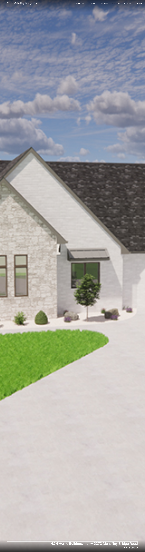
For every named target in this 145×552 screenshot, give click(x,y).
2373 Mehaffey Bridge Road (23, 3)
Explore (116, 3)
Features (104, 3)
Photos (92, 3)
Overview (80, 3)
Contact (128, 3)
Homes (139, 3)
